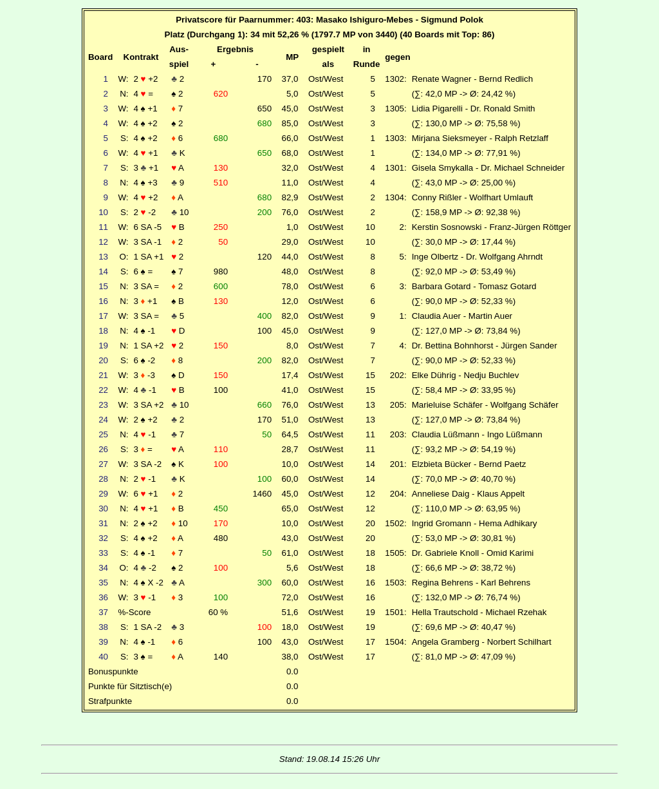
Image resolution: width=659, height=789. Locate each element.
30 (103, 508)
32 (103, 538)
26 (103, 449)
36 (103, 597)
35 (103, 582)
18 (103, 331)
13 (103, 256)
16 (103, 301)
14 (103, 271)
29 (103, 494)
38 (103, 627)
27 (103, 464)
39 (103, 642)
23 (103, 405)
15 (103, 286)
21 (103, 375)
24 (103, 419)
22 (103, 390)
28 (103, 479)
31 (103, 523)
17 (103, 316)
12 (103, 242)
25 (103, 434)
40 (103, 656)
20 (103, 360)
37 (103, 612)
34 (103, 568)
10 (103, 212)
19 (103, 345)
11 (103, 227)
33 (103, 553)
